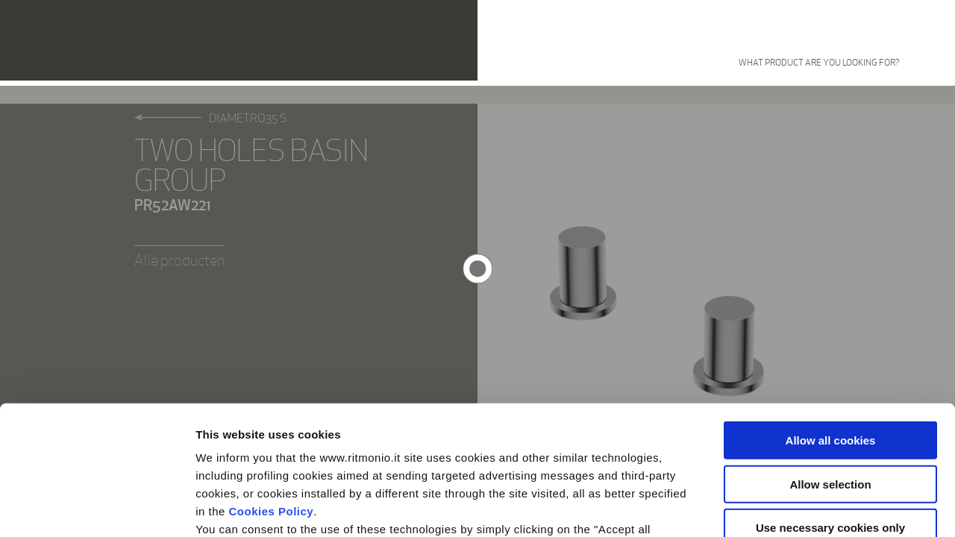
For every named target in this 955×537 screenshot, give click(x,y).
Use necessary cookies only (830, 394)
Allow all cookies (831, 307)
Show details (783, 507)
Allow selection (830, 350)
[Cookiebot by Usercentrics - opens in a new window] (96, 508)
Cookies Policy (271, 377)
